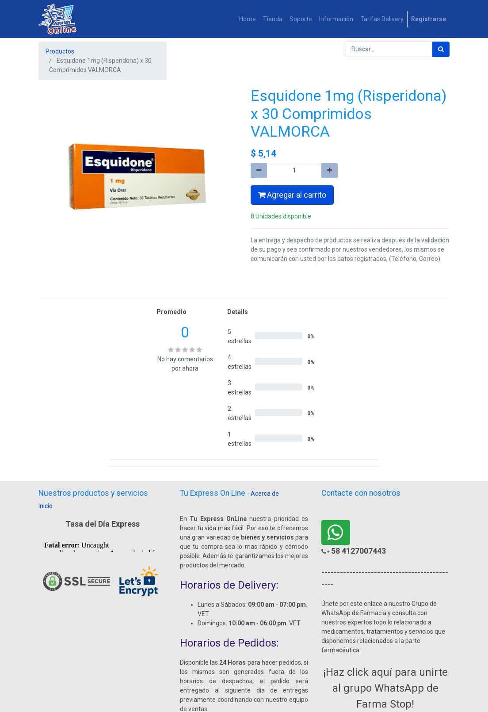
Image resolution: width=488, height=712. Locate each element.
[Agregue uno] (329, 170)
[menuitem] (247, 19)
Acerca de (265, 493)
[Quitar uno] (259, 170)
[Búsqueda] (441, 49)
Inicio (45, 505)
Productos (60, 51)
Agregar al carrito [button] (292, 195)
